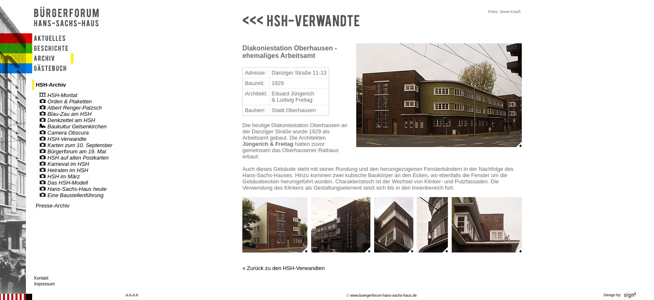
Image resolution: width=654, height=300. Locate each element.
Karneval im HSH (64, 164)
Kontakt (41, 278)
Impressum (44, 284)
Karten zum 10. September (75, 145)
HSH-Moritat (58, 95)
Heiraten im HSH (63, 170)
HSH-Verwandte (62, 139)
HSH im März (59, 176)
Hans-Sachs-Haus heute (72, 189)
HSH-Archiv (51, 85)
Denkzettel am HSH (67, 120)
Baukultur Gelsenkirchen (72, 126)
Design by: (621, 295)
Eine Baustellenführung (71, 195)
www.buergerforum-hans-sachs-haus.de (383, 295)
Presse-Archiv (53, 205)
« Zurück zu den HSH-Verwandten (283, 268)
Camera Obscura (64, 133)
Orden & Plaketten (65, 101)
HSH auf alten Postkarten (73, 158)
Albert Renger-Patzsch (70, 108)
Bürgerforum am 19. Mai (72, 151)
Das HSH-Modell (63, 183)
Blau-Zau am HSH (65, 114)
